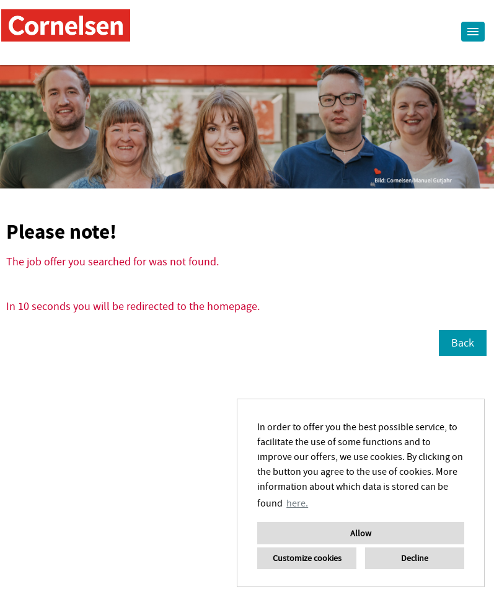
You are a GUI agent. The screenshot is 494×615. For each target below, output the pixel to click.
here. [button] (297, 503)
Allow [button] (360, 533)
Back (462, 342)
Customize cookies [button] (307, 558)
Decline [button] (414, 558)
